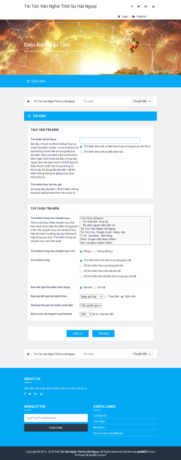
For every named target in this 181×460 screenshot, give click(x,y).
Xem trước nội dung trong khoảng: (51, 313)
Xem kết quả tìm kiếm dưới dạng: (51, 287)
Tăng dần (111, 296)
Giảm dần (128, 296)
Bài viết (86, 287)
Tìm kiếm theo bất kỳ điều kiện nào (101, 151)
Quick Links (36, 81)
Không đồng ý (103, 251)
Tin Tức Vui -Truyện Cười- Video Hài (115, 232)
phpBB (141, 451)
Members (99, 427)
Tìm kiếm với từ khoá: (44, 139)
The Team (99, 421)
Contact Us (100, 415)
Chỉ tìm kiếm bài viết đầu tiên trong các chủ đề (108, 276)
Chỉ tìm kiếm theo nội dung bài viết (101, 265)
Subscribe (56, 427)
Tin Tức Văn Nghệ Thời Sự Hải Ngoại (60, 6)
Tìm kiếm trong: (40, 260)
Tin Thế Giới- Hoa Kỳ (115, 222)
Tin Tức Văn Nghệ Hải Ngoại (115, 229)
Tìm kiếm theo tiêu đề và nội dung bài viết (105, 260)
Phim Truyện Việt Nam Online (115, 239)
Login (123, 16)
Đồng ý (86, 251)
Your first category (115, 218)
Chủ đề (99, 287)
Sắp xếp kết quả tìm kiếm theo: (49, 296)
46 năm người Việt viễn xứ (115, 225)
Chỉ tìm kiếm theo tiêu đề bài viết (100, 271)
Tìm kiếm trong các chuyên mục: (50, 218)
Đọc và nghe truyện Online (115, 243)
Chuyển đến (141, 101)
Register (139, 16)
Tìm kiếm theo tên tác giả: (46, 184)
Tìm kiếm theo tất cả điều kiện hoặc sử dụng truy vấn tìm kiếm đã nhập (115, 146)
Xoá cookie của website (108, 433)
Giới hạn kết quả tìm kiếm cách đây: (52, 305)
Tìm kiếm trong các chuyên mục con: (53, 251)
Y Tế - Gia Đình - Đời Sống (115, 236)
